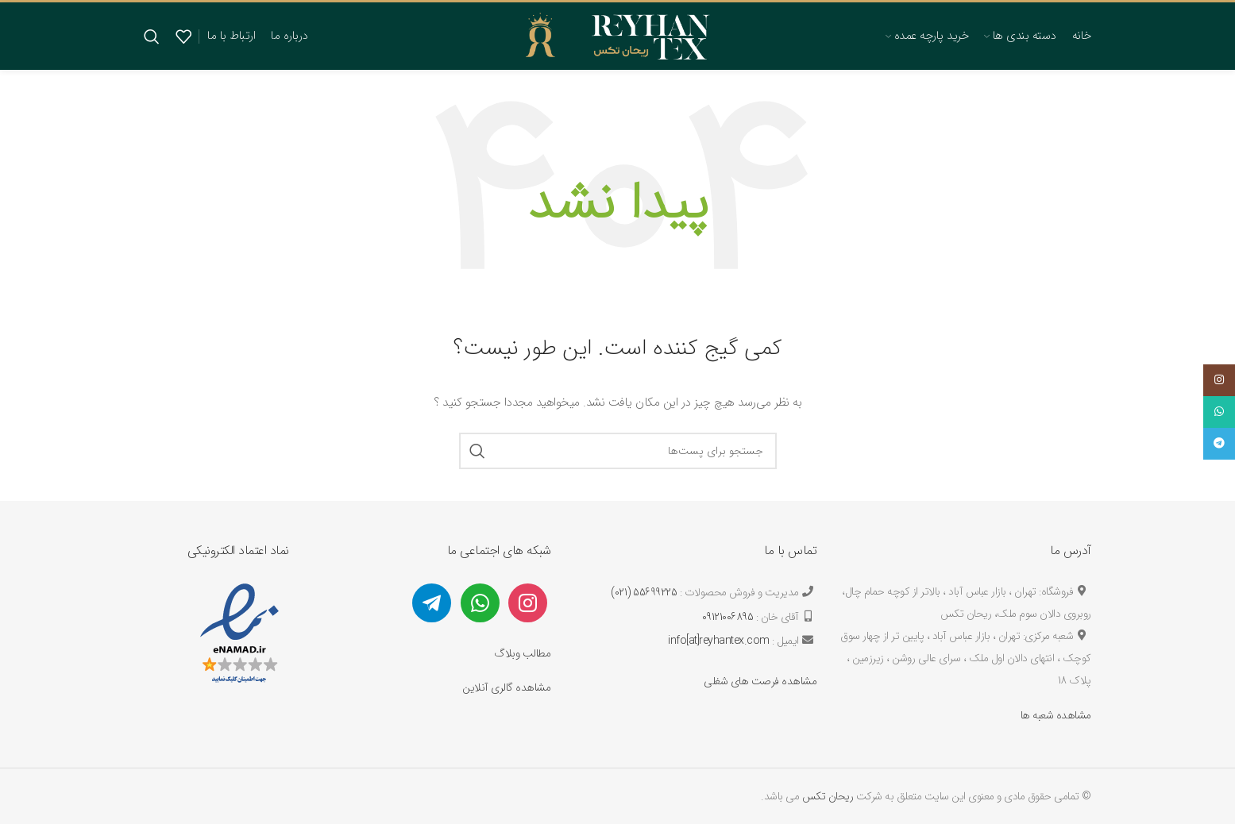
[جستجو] (152, 36)
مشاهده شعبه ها (1056, 715)
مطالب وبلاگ (522, 653)
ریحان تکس (828, 796)
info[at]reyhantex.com (719, 640)
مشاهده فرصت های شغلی (760, 681)
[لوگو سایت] (617, 35)
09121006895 (728, 617)
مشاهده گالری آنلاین (506, 687)
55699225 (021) (644, 592)
